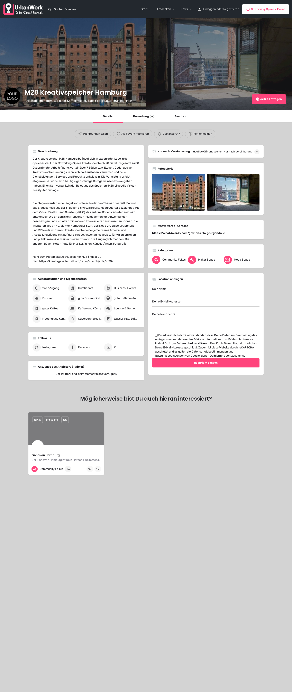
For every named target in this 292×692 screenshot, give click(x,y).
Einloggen (209, 9)
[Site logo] (24, 9)
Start (144, 9)
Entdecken (164, 9)
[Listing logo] (12, 96)
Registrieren (231, 9)
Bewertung (143, 116)
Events (181, 116)
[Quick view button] (89, 469)
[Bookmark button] (97, 469)
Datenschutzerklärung (193, 343)
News (184, 9)
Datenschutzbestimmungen (209, 351)
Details (108, 116)
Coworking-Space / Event (265, 9)
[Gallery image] (178, 192)
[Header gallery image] (73, 64)
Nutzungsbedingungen (169, 355)
